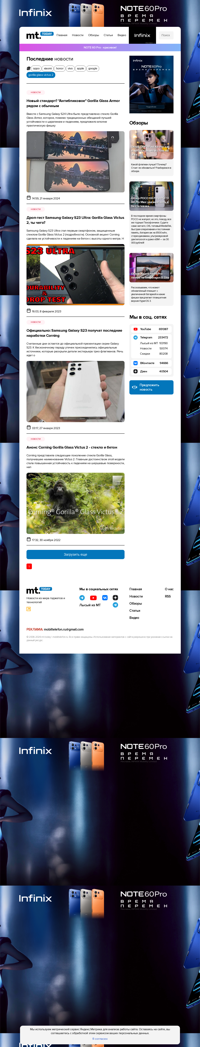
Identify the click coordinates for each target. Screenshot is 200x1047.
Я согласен (100, 1039)
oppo (36, 68)
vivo (70, 68)
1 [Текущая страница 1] (29, 566)
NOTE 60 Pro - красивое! (100, 47)
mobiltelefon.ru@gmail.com (64, 631)
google (92, 68)
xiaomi (48, 68)
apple (80, 68)
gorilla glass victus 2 (40, 75)
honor (60, 68)
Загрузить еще (75, 554)
